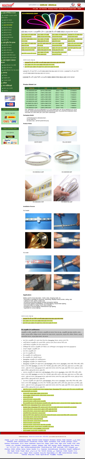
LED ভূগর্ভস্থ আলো (8, 37)
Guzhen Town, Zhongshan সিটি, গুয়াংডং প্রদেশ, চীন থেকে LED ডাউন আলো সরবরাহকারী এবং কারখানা (50, 407)
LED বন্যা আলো (7, 20)
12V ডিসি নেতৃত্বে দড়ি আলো (29, 53)
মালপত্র (5, 72)
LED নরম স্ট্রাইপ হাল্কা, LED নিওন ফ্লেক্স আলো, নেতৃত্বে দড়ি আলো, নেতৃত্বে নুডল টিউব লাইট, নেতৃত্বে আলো (50, 415)
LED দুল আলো (7, 32)
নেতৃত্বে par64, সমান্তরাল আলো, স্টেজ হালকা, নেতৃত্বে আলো (38, 395)
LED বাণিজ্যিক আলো (9, 13)
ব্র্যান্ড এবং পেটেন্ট (8, 88)
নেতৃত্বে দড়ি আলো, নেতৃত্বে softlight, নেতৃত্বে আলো (36, 428)
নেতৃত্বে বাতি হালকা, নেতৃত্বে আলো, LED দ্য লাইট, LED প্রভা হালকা (40, 409)
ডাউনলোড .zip (52, 5)
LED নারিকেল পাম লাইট (9, 65)
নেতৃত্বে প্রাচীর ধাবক (28, 397)
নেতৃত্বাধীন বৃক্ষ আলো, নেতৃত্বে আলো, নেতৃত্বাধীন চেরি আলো (38, 426)
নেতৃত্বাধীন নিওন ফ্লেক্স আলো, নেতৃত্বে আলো (34, 413)
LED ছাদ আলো (7, 30)
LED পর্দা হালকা (7, 47)
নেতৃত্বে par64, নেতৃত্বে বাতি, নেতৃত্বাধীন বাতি (34, 430)
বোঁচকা (5, 83)
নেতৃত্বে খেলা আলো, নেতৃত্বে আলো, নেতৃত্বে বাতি (35, 420)
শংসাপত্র (5, 90)
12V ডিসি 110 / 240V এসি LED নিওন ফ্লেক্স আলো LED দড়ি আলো (42, 66)
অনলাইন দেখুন (43, 5)
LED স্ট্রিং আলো (7, 45)
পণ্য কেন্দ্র (35, 9)
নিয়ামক (5, 75)
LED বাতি (6, 40)
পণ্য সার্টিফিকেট (7, 85)
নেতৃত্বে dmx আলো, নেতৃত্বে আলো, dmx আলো (35, 417)
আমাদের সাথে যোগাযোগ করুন (67, 9)
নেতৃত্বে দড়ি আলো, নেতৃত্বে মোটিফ (32, 399)
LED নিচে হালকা (7, 27)
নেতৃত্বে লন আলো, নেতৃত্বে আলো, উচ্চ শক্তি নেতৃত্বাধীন (37, 424)
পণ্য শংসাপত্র (43, 9)
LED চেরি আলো (7, 67)
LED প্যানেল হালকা (8, 22)
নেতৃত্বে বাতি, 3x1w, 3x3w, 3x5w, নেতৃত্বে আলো (35, 393)
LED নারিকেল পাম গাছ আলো (11, 70)
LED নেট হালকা (7, 50)
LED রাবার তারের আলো (9, 57)
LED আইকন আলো (8, 52)
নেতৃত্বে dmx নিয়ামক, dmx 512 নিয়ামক (33, 419)
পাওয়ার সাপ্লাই (7, 80)
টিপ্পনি (79, 9)
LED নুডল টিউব (7, 35)
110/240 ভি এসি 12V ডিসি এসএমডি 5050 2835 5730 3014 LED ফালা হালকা (45, 62)
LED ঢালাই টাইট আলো (9, 55)
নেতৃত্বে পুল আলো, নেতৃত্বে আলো (31, 422)
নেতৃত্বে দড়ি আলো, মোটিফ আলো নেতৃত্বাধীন (34, 401)
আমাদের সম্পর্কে (52, 9)
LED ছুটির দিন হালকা (9, 42)
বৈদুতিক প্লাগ (6, 78)
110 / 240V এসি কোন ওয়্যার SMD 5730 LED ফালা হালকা (39, 64)
